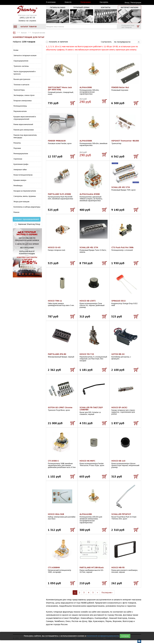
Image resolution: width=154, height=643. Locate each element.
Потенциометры (20, 106)
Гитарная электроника (23, 101)
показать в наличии (58, 41)
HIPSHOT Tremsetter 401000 (125, 141)
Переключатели (20, 111)
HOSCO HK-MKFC (87, 461)
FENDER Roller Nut (120, 87)
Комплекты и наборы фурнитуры (27, 207)
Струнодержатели (21, 61)
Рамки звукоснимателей (23, 124)
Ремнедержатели (21, 154)
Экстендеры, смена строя (24, 95)
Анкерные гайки (20, 170)
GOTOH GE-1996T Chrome (60, 407)
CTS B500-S (53, 461)
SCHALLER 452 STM (120, 187)
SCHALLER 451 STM (89, 247)
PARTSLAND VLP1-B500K (59, 194)
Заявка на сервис (27, 20)
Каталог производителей (26, 219)
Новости (68, 2)
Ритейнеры (18, 186)
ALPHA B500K (86, 141)
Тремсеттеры (19, 90)
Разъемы (17, 143)
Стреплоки (18, 159)
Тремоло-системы (21, 66)
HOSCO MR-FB (118, 567)
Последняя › (107, 592)
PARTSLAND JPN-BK (57, 354)
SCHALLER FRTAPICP (121, 514)
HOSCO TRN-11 (55, 301)
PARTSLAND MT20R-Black (92, 567)
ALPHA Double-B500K (90, 194)
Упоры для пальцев (21, 202)
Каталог (14, 32)
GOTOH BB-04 (117, 354)
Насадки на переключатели (25, 191)
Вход (127, 3)
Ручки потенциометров (23, 175)
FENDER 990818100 (57, 141)
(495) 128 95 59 (27, 17)
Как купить (104, 2)
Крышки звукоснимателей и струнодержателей (25, 118)
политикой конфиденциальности (103, 636)
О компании (51, 2)
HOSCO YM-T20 (87, 354)
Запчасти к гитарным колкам (25, 55)
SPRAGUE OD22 (118, 301)
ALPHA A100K (86, 514)
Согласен (125, 636)
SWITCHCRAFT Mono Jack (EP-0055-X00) (60, 88)
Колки (16, 50)
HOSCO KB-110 (118, 461)
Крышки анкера (20, 180)
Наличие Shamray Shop (29, 224)
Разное (16, 212)
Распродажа (86, 2)
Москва (25, 2)
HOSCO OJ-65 (54, 247)
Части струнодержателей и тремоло (24, 72)
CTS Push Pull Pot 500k (122, 247)
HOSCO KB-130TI (88, 301)
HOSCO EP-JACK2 (119, 407)
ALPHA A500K (86, 87)
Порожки (17, 148)
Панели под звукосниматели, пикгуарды (25, 136)
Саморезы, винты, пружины (25, 196)
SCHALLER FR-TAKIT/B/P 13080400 (91, 408)
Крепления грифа (21, 164)
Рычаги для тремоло (22, 79)
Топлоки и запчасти (21, 85)
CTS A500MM (54, 567)
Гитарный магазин (38, 33)
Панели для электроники (24, 130)
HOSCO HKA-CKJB (56, 514)
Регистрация (136, 3)
